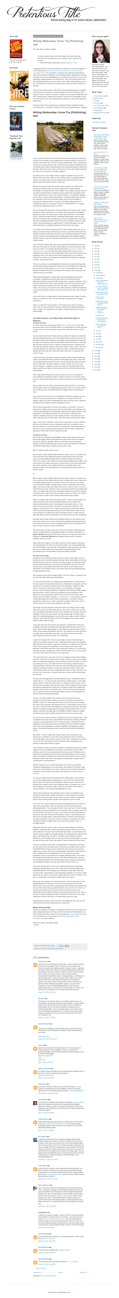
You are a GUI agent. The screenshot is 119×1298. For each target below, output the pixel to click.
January (98, 347)
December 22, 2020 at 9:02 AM (47, 1179)
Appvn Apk (41, 1060)
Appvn (40, 1058)
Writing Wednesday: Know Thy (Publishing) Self (102, 282)
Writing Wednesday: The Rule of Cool (102, 293)
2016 (96, 270)
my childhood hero (63, 597)
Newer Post (37, 1272)
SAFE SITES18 (43, 1234)
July (97, 331)
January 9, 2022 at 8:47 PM (46, 1241)
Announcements (99, 96)
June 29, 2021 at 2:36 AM (46, 1227)
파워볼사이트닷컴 (64, 1250)
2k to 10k (44, 681)
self (62, 268)
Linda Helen (42, 1166)
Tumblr (76, 916)
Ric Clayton (42, 1136)
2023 (96, 254)
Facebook (70, 916)
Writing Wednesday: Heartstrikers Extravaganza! (102, 319)
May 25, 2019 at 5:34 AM (46, 1078)
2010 (96, 364)
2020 (96, 259)
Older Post (83, 1272)
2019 (96, 262)
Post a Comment (41, 1268)
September (99, 275)
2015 (96, 351)
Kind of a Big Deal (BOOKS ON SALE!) (101, 325)
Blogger (67, 1292)
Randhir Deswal (43, 1024)
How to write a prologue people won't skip (101, 187)
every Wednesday (76, 914)
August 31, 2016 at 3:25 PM (46, 992)
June (97, 334)
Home (60, 1272)
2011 (96, 362)
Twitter (63, 916)
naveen (40, 1045)
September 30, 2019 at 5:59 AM (48, 1093)
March (98, 342)
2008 (96, 367)
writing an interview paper (65, 1196)
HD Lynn (41, 998)
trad (57, 268)
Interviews (97, 103)
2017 (96, 267)
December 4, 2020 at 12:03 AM (47, 1159)
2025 (96, 248)
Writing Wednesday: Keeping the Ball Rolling (102, 303)
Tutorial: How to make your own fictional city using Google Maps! (100, 169)
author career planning (69, 325)
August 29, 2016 (71, 63)
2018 (96, 265)
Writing (49, 948)
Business (96, 98)
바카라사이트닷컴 (49, 1238)
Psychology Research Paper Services (56, 1124)
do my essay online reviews (53, 1174)
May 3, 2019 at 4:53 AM (45, 1062)
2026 (96, 246)
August (98, 278)
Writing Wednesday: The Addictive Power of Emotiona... (102, 310)
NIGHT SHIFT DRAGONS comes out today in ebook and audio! (101, 220)
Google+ (38, 918)
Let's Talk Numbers (100, 105)
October (98, 273)
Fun (95, 101)
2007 (96, 370)
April (97, 339)
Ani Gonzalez (42, 961)
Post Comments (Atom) (48, 1276)
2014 (96, 353)
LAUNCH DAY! (100, 315)
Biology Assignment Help (46, 1075)
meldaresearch (43, 1119)
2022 (96, 256)
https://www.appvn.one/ (45, 1056)
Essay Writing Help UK (76, 1091)
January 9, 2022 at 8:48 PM (46, 1264)
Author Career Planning (100, 298)
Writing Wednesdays (57, 948)
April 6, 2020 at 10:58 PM (46, 1113)
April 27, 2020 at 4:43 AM (46, 1130)
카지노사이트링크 (72, 1261)
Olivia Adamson (43, 1185)
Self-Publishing (42, 948)
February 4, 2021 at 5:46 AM (47, 1206)
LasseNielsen (42, 1099)
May (97, 336)
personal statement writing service (53, 1219)
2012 (96, 359)
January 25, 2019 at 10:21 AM (47, 1039)
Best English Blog (43, 1036)
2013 (96, 356)
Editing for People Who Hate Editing (101, 203)
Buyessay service (78, 1102)
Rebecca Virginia (44, 1068)
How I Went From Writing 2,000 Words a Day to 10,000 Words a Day (101, 136)
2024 (96, 251)
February (99, 344)
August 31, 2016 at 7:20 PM (46, 1017)
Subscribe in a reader (99, 122)
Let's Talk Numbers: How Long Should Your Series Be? (102, 288)
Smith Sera (42, 1084)
